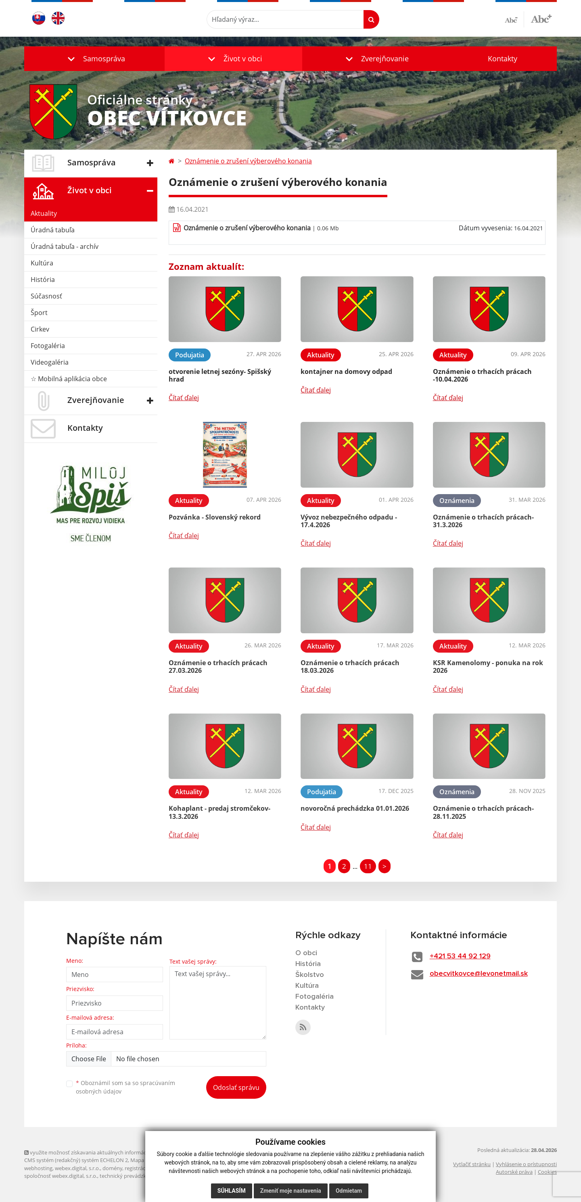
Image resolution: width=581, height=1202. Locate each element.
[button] (94, 58)
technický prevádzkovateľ (130, 1175)
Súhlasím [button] (231, 1190)
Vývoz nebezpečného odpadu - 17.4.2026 (349, 521)
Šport (39, 312)
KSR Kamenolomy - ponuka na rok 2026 (488, 666)
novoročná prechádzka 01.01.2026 (355, 808)
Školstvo (309, 975)
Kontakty (502, 58)
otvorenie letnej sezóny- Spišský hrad (220, 375)
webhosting (38, 1168)
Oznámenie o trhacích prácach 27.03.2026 (218, 666)
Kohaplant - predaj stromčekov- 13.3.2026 (219, 812)
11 (368, 866)
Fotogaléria (48, 345)
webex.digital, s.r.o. (77, 1168)
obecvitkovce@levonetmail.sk (479, 973)
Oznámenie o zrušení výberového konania (248, 161)
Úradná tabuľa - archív (64, 246)
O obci (306, 953)
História (43, 279)
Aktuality (44, 213)
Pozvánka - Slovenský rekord (215, 517)
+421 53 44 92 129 (460, 956)
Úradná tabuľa (53, 229)
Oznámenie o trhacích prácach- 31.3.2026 (483, 521)
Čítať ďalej (184, 397)
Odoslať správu (236, 1087)
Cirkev (40, 329)
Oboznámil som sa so (125, 1087)
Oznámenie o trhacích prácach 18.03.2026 (350, 666)
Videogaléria (50, 362)
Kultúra (42, 263)
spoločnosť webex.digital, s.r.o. (60, 1175)
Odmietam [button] (349, 1190)
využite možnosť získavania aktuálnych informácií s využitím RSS (104, 1152)
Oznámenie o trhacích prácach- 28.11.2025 (483, 812)
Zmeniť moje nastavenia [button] (290, 1190)
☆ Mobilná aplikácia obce (69, 378)
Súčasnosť (46, 296)
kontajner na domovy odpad (346, 371)
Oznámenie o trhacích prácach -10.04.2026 (482, 375)
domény (112, 1168)
